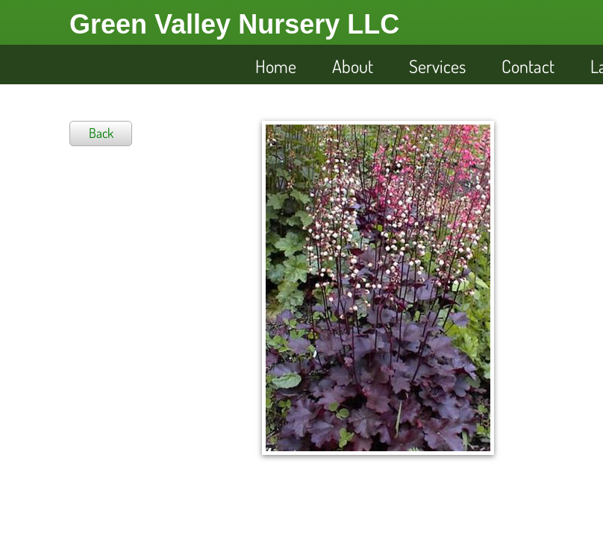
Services (437, 66)
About (352, 66)
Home (275, 66)
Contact (528, 66)
